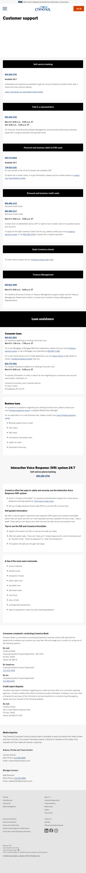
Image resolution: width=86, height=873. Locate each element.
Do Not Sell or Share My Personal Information (17, 831)
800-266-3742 (11, 74)
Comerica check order (40, 259)
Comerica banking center (22, 358)
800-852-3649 (11, 284)
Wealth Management (9, 806)
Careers (47, 809)
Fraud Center (49, 813)
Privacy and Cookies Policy (11, 825)
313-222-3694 (20, 778)
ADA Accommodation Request (54, 825)
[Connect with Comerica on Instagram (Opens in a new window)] (56, 830)
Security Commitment (9, 819)
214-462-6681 (20, 757)
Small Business (7, 800)
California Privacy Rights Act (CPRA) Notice (16, 828)
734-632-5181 (11, 167)
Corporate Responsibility (52, 800)
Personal (5, 797)
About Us (47, 797)
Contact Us (48, 819)
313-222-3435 (9, 670)
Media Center (49, 806)
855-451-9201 (11, 337)
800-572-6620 (11, 157)
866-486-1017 (11, 211)
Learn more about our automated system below (24, 92)
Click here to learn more (44, 501)
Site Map (47, 822)
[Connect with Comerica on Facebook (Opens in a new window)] (51, 830)
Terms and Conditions (9, 822)
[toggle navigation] (5, 8)
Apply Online (58, 356)
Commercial (6, 803)
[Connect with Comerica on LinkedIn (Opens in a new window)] (46, 830)
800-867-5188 (54, 351)
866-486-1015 (11, 203)
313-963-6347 (9, 681)
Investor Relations (50, 803)
